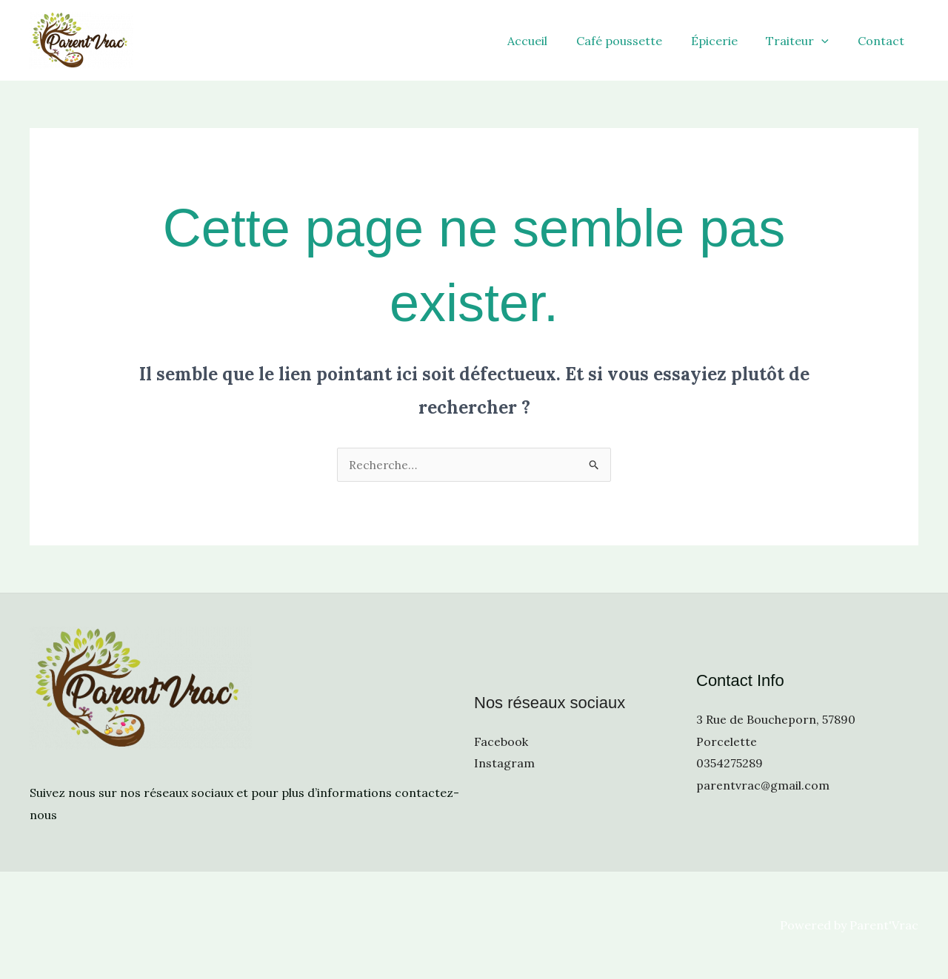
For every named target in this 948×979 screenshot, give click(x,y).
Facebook (501, 740)
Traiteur (804, 41)
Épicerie (726, 40)
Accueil (550, 40)
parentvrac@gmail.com (763, 785)
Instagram (504, 763)
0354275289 (729, 763)
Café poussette (636, 40)
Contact (883, 40)
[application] (828, 41)
